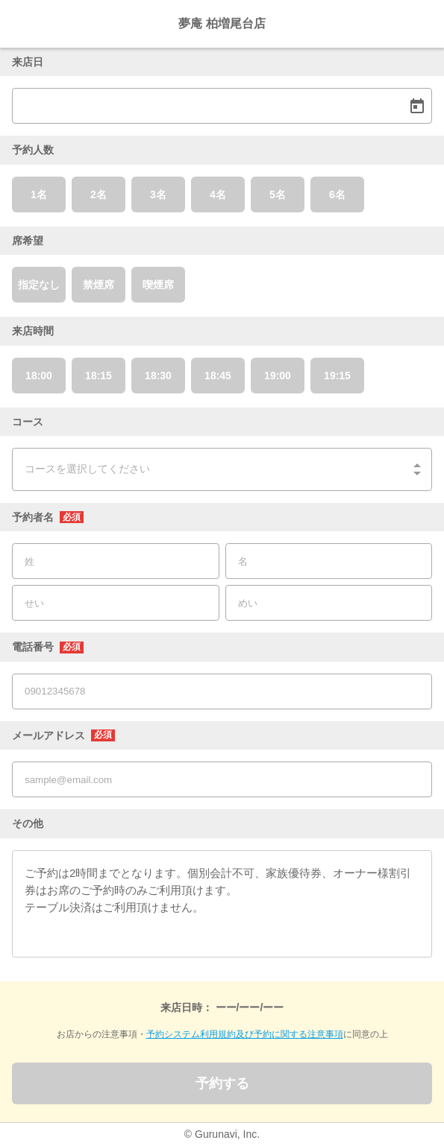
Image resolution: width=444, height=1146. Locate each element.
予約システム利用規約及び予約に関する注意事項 (244, 1034)
